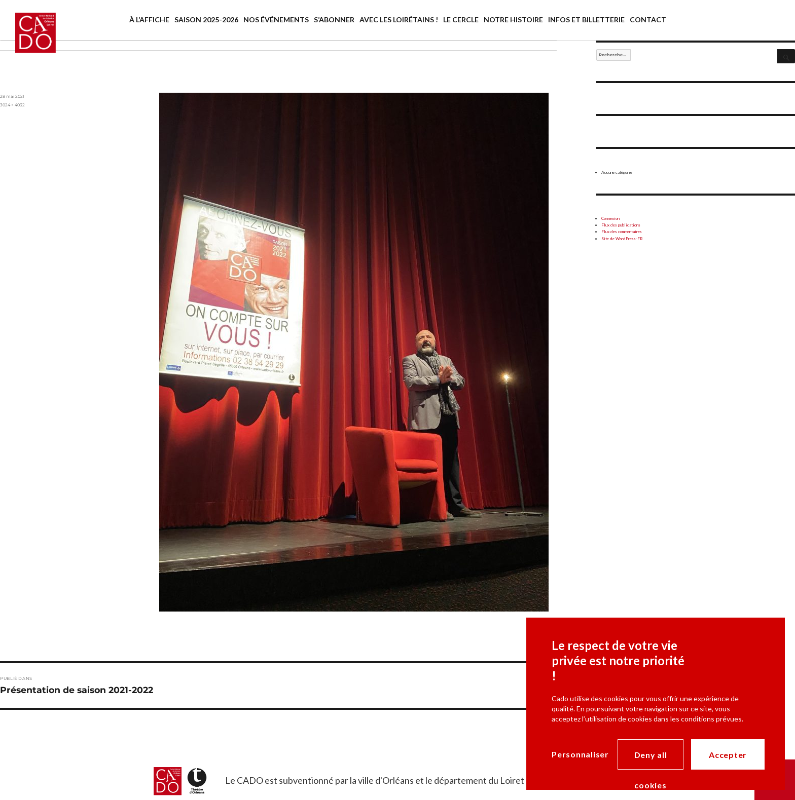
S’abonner (334, 19)
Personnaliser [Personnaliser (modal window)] (580, 754)
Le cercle (461, 19)
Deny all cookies (650, 760)
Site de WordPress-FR (622, 238)
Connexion (610, 218)
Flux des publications (620, 224)
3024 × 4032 (12, 104)
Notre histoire (513, 19)
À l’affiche (149, 19)
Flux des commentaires (621, 231)
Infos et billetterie (586, 19)
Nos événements (276, 19)
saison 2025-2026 (206, 19)
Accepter (728, 754)
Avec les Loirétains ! (398, 19)
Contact (648, 19)
